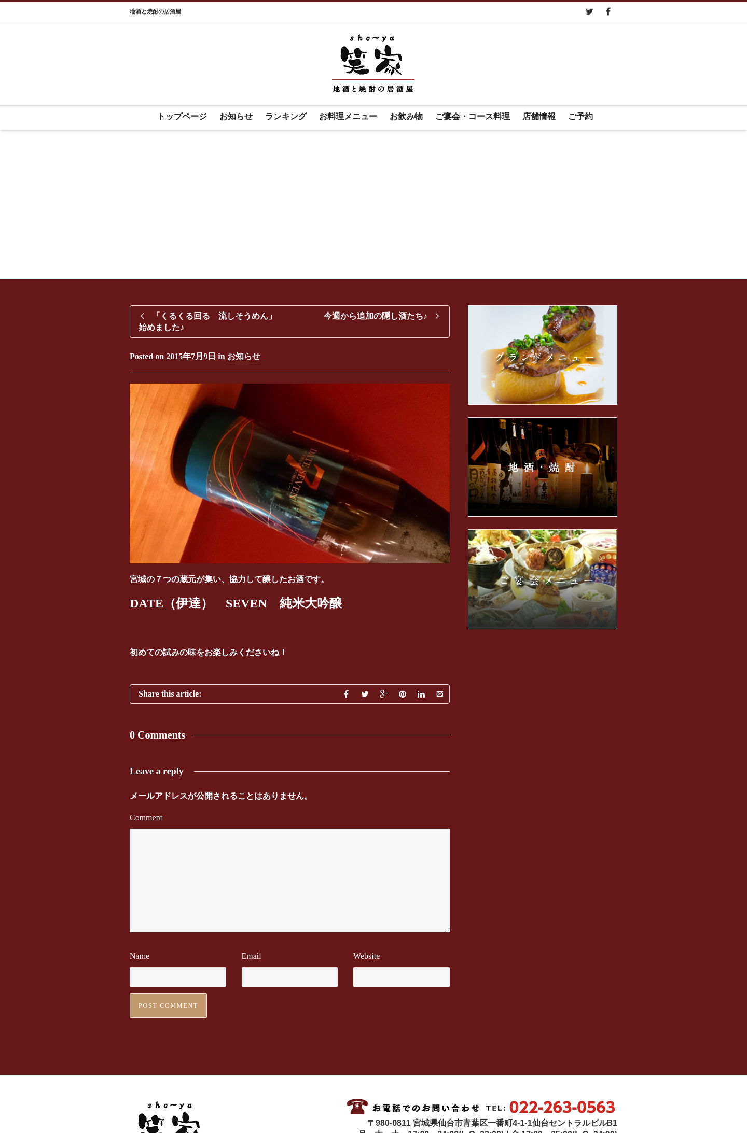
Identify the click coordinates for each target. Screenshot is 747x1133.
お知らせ (236, 116)
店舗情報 (539, 116)
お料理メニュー (348, 116)
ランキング (286, 116)
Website (366, 956)
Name (139, 956)
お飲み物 (406, 116)
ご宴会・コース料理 (472, 116)
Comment (146, 817)
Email (251, 956)
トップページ (182, 116)
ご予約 (580, 116)
